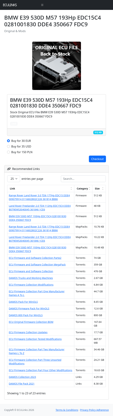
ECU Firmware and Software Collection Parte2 (35, 258)
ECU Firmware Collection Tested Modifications (35, 339)
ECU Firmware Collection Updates (28, 332)
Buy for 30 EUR (21, 141)
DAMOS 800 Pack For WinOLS (26, 315)
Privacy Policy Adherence (94, 410)
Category (82, 188)
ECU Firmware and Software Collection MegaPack (37, 264)
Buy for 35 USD (21, 146)
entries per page (25, 178)
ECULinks (10, 4)
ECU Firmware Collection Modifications (31, 284)
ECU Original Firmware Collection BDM (31, 322)
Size (97, 188)
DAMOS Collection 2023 (22, 377)
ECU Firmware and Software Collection (31, 271)
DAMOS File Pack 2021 (21, 383)
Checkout (97, 159)
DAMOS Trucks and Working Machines (31, 278)
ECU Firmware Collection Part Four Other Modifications (40, 370)
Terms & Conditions (67, 410)
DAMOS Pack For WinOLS (23, 301)
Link (12, 188)
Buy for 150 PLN (21, 152)
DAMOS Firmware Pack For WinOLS (29, 308)
